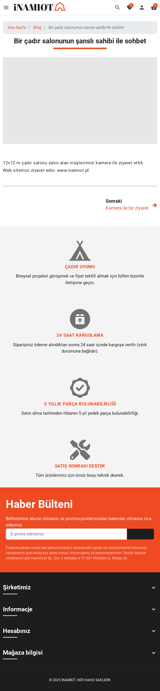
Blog (37, 27)
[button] (117, 7)
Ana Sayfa (17, 27)
